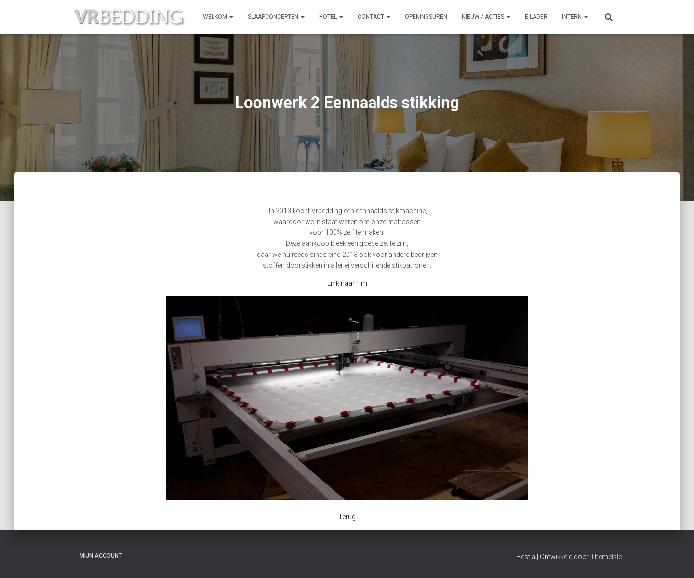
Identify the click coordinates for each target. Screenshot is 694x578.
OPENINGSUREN (426, 16)
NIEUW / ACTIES (486, 16)
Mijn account (101, 555)
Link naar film (347, 283)
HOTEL (331, 16)
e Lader (536, 16)
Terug (347, 517)
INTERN (575, 16)
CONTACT (374, 16)
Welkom (218, 16)
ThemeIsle (606, 557)
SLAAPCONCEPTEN (276, 16)
